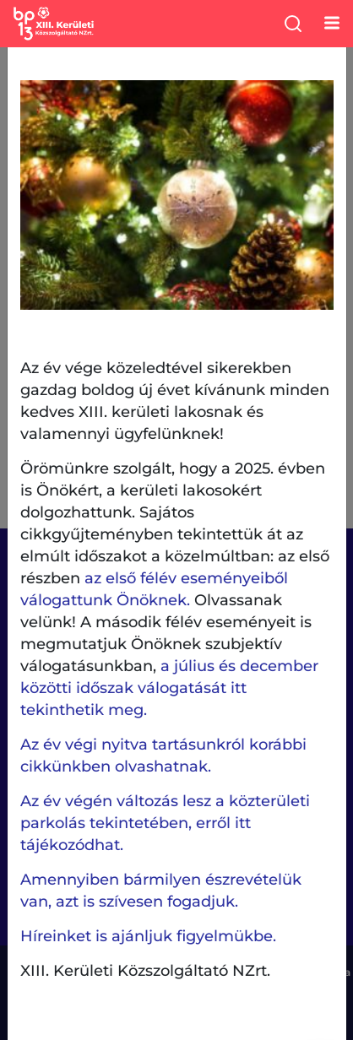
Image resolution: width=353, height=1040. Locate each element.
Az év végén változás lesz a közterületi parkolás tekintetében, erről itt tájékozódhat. (165, 823)
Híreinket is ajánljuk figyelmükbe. (148, 936)
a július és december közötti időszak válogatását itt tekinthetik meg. (169, 688)
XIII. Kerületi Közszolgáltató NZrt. (145, 970)
